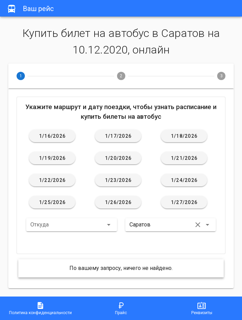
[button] (71, 224)
